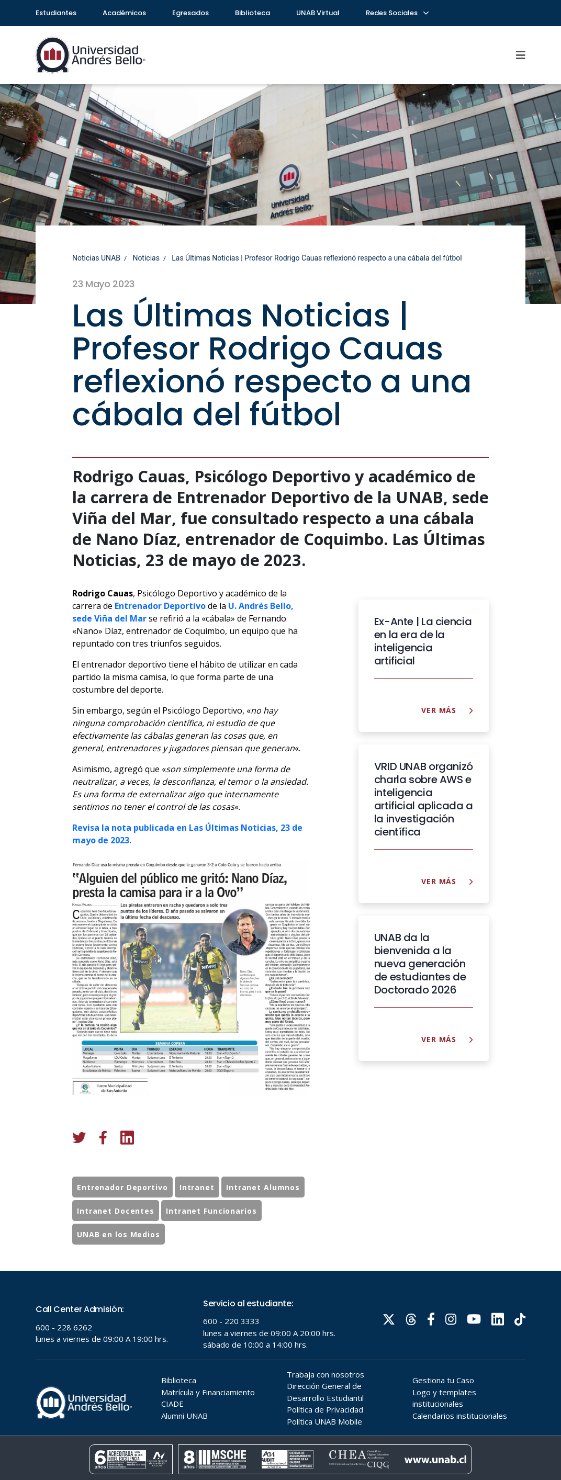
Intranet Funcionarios (211, 1234)
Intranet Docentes (115, 1234)
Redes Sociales (397, 13)
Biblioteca (252, 13)
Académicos (124, 13)
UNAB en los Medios (118, 1257)
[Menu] (520, 55)
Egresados (190, 13)
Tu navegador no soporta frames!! (280, 1375)
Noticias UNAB (96, 258)
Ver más (447, 710)
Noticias (146, 258)
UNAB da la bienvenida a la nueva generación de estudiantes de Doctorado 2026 (420, 964)
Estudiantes (56, 13)
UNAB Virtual (318, 13)
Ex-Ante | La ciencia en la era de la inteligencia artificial (423, 641)
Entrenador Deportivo (122, 1210)
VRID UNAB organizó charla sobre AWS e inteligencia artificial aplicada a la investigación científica (423, 799)
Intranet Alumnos (263, 1210)
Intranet (197, 1210)
